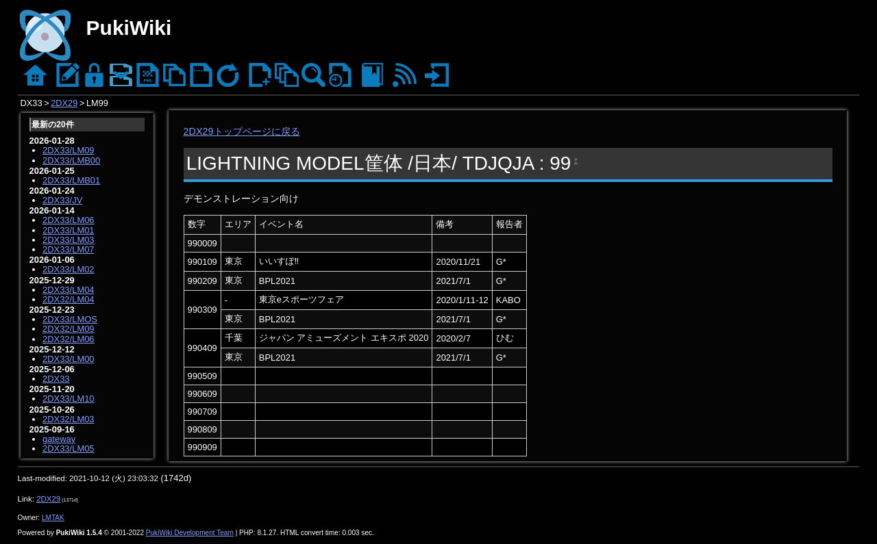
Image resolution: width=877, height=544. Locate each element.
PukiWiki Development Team (190, 532)
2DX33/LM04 (68, 290)
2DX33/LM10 (68, 398)
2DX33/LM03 (68, 240)
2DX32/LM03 (68, 419)
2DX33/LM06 (68, 220)
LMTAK (53, 517)
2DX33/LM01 (68, 230)
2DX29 (64, 103)
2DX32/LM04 (68, 299)
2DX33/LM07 (68, 249)
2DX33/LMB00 (71, 160)
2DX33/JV (62, 200)
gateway (58, 439)
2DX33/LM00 (68, 359)
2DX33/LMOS (69, 319)
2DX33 (56, 379)
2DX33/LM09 (68, 150)
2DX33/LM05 (68, 448)
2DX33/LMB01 (71, 180)
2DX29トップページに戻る (242, 131)
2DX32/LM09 (68, 329)
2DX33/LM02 (68, 269)
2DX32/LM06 (68, 339)
